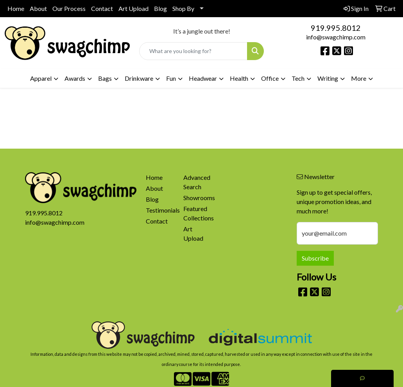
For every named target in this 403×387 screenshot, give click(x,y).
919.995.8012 (336, 27)
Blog (160, 8)
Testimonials (160, 210)
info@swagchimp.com (335, 37)
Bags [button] (105, 78)
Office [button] (270, 78)
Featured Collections (197, 213)
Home (15, 8)
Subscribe (315, 258)
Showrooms (197, 197)
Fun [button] (171, 78)
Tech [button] (298, 78)
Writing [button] (327, 78)
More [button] (358, 78)
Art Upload (133, 8)
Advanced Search (196, 182)
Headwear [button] (203, 78)
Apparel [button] (41, 78)
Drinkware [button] (139, 78)
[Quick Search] (193, 51)
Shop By (183, 8)
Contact (102, 8)
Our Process (69, 8)
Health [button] (239, 78)
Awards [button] (74, 78)
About (38, 8)
